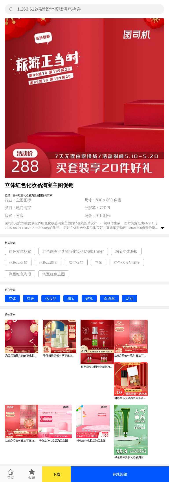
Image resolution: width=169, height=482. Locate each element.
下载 (56, 474)
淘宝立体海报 (126, 251)
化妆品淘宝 (48, 262)
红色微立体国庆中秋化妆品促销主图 (97, 367)
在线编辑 (119, 474)
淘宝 (71, 298)
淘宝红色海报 (20, 273)
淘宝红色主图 (53, 273)
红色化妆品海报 (127, 262)
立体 (98, 262)
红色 (30, 298)
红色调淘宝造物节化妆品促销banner (73, 251)
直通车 (109, 298)
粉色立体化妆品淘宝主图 (53, 440)
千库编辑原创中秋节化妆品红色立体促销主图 (59, 355)
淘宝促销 (76, 262)
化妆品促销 (18, 262)
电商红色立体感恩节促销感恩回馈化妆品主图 (130, 398)
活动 (129, 298)
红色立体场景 (20, 251)
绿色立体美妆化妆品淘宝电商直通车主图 (130, 457)
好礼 (89, 298)
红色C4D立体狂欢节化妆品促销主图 (21, 440)
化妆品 (50, 298)
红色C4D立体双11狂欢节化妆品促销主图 (130, 355)
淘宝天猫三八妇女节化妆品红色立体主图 (21, 355)
